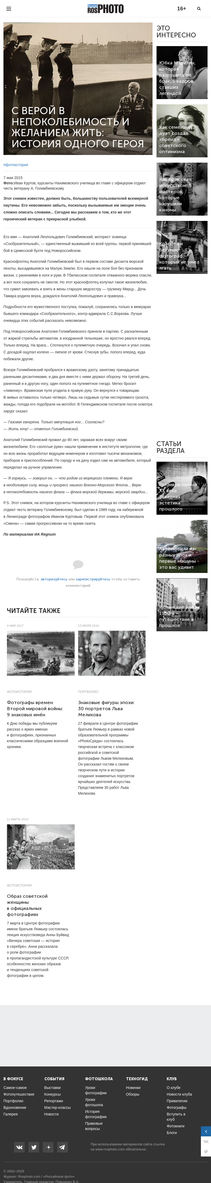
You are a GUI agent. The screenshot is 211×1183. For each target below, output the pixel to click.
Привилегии (177, 1101)
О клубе (173, 1088)
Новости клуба (179, 1094)
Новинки (133, 1088)
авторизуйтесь (54, 579)
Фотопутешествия (18, 1094)
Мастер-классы (57, 1107)
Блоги (172, 1133)
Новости (51, 1114)
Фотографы (176, 1107)
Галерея (10, 1114)
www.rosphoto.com (110, 1149)
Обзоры (133, 1094)
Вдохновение (14, 1107)
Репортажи (53, 1101)
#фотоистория (15, 165)
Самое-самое (15, 1088)
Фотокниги (175, 1126)
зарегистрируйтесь (93, 579)
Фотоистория (19, 692)
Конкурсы (52, 1094)
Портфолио (88, 692)
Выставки (52, 1088)
